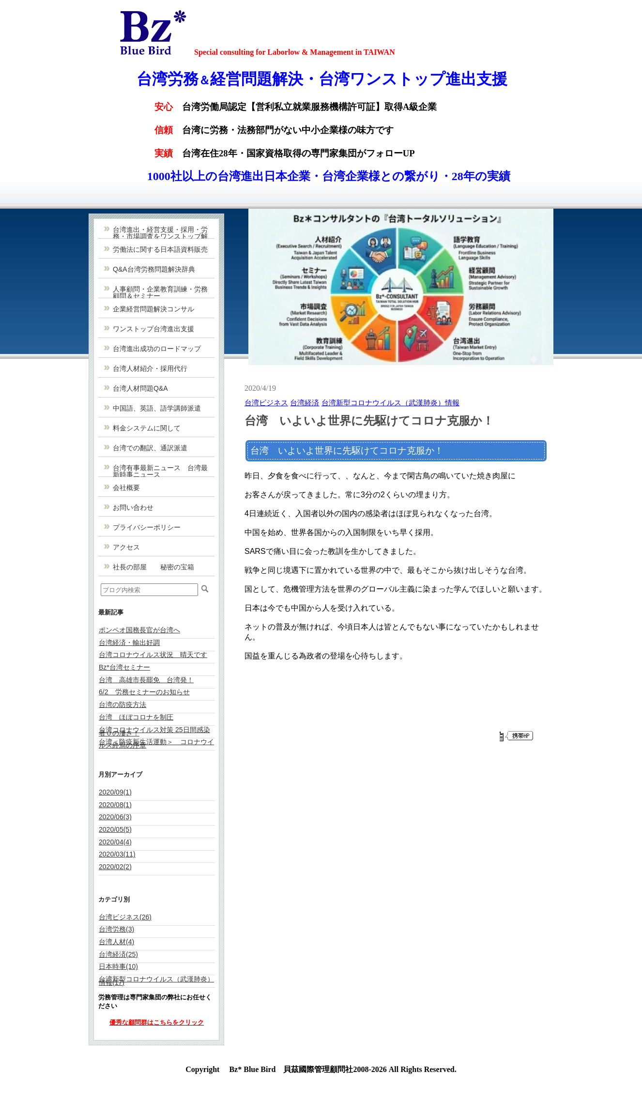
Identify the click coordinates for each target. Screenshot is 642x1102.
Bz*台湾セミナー (124, 667)
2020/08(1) (115, 805)
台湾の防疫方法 (122, 704)
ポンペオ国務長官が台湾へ (139, 630)
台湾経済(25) (118, 954)
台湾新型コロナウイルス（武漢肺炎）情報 (390, 402)
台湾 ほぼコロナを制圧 (136, 717)
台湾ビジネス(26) (125, 917)
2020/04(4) (115, 842)
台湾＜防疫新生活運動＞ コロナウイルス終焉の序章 (156, 743)
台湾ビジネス (266, 402)
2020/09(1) (115, 792)
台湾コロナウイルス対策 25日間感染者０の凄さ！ (154, 731)
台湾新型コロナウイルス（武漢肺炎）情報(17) (156, 980)
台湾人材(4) (116, 942)
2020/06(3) (115, 817)
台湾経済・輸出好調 (129, 642)
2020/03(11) (117, 854)
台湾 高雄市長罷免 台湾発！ (146, 680)
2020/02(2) (115, 867)
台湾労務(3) (116, 929)
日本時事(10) (118, 966)
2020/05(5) (115, 829)
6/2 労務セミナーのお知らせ (144, 692)
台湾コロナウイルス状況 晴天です (153, 654)
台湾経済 (304, 402)
